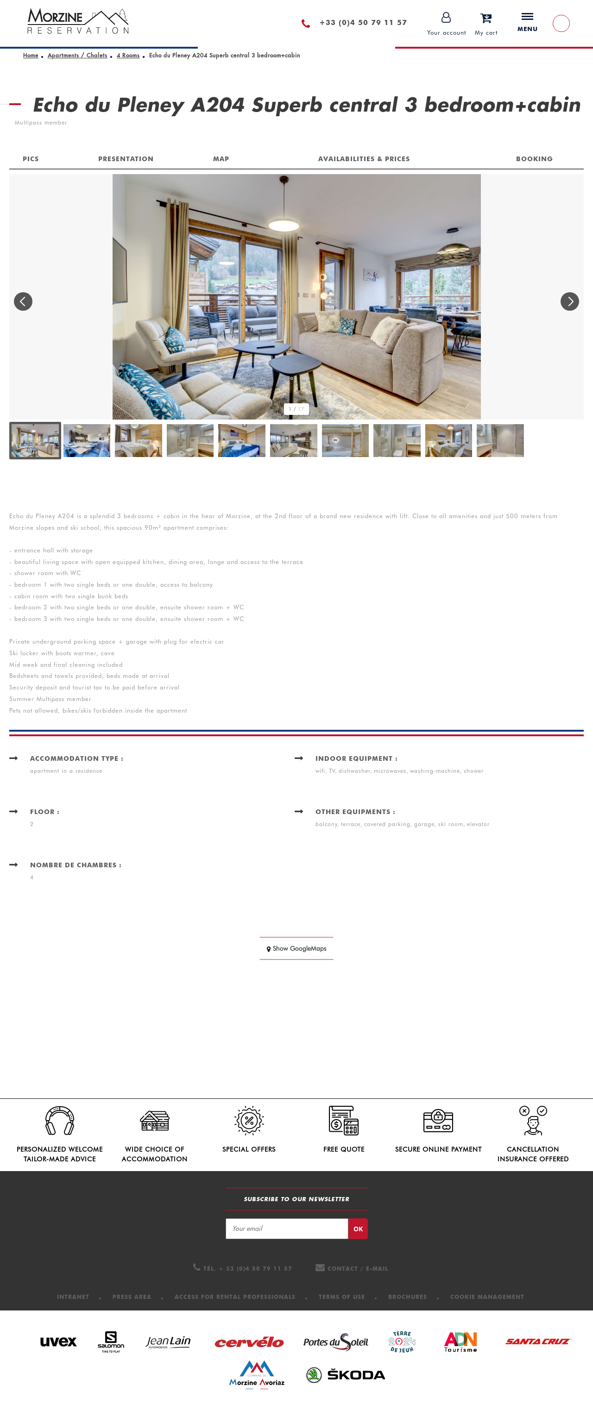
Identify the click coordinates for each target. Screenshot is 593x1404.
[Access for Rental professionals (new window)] (235, 1296)
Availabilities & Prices (364, 159)
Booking (534, 159)
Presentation (126, 159)
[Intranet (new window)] (73, 1296)
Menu (527, 22)
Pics (31, 159)
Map (221, 159)
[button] (486, 23)
